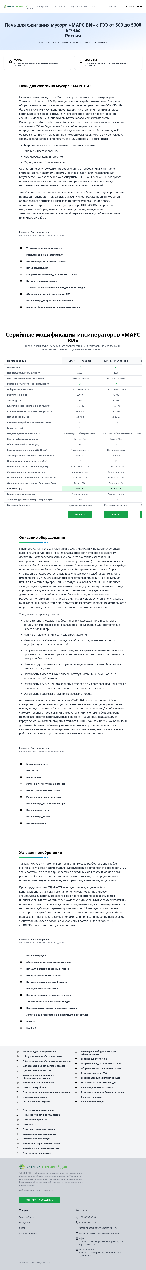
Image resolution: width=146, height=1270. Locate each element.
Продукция (44, 6)
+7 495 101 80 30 (134, 6)
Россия (114, 6)
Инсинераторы (65, 42)
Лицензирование (78, 6)
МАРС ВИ (78, 42)
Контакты (96, 6)
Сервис (60, 6)
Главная (41, 42)
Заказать (80, 514)
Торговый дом (26, 1217)
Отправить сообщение (39, 1199)
